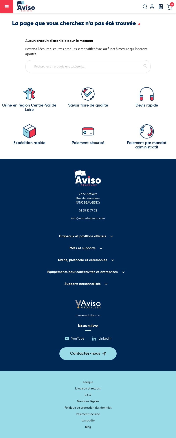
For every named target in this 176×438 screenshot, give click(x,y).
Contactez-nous (85, 354)
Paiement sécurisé (88, 414)
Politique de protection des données (88, 408)
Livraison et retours (88, 388)
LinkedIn (105, 338)
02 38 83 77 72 (88, 210)
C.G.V (88, 395)
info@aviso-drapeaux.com (88, 218)
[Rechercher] (88, 66)
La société (88, 420)
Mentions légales (88, 401)
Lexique (88, 382)
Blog (88, 427)
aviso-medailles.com (88, 315)
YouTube (77, 338)
